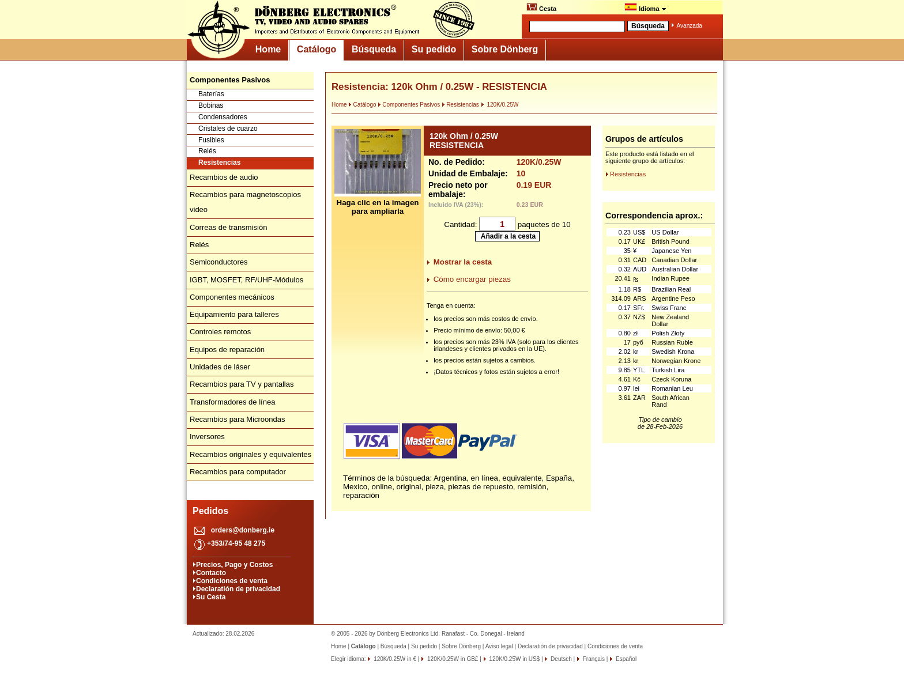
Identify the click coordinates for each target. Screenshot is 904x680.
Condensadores (222, 117)
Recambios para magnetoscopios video (245, 202)
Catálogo (316, 49)
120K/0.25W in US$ (514, 659)
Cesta (541, 7)
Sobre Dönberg (505, 49)
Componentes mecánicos (232, 297)
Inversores (207, 436)
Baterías (211, 94)
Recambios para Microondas (237, 419)
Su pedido (434, 49)
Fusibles (211, 140)
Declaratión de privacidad (238, 589)
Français (593, 659)
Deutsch (560, 659)
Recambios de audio (224, 177)
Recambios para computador (238, 471)
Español (625, 659)
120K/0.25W (500, 104)
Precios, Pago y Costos (234, 565)
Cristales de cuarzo (228, 128)
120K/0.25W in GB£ (451, 659)
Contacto (211, 573)
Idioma (645, 7)
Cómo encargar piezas (472, 279)
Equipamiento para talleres (234, 314)
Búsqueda (374, 49)
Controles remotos (220, 331)
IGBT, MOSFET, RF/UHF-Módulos (246, 279)
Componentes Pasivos (409, 104)
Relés (207, 151)
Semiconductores (218, 262)
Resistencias (219, 162)
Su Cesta (210, 597)
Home (268, 49)
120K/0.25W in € (394, 659)
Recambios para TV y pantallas (241, 384)
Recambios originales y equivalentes (250, 454)
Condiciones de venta (232, 581)
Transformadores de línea (232, 402)
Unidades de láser (220, 366)
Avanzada (689, 25)
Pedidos (210, 511)
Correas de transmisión (228, 227)
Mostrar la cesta (463, 262)
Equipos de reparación (227, 349)
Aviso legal (499, 646)
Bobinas (210, 105)
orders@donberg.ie (242, 530)
